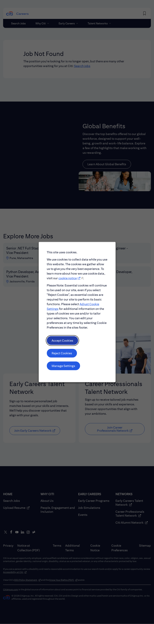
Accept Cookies (62, 342)
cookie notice (68, 281)
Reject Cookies (62, 354)
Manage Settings (63, 367)
